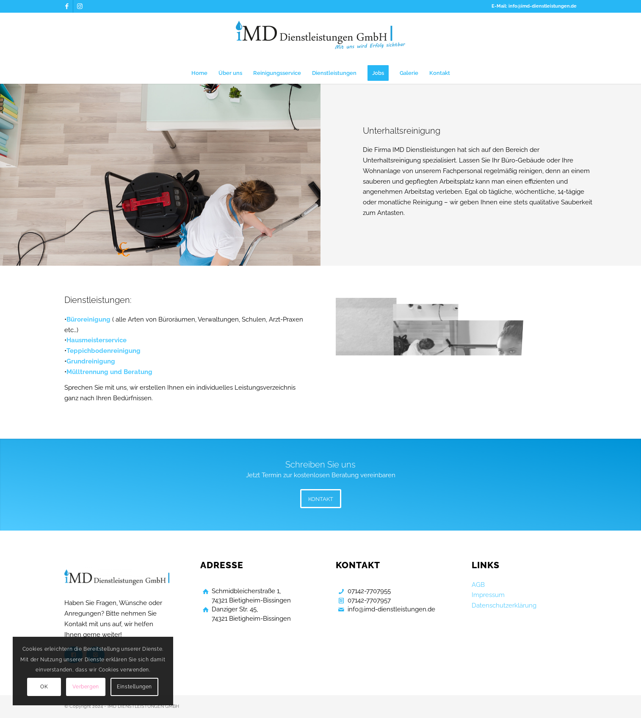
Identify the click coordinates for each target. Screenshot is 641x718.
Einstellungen (134, 687)
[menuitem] (199, 73)
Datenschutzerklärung (504, 605)
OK (44, 687)
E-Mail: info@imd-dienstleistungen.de (534, 6)
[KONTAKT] (320, 498)
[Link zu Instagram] (79, 6)
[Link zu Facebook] (67, 6)
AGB (478, 585)
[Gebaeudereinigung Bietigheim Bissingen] (320, 38)
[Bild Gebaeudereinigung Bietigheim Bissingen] (366, 325)
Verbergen (85, 687)
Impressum (488, 595)
